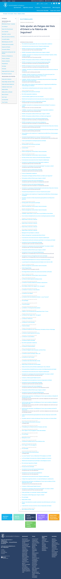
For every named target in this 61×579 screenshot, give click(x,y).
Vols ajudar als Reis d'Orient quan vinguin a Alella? (34, 178)
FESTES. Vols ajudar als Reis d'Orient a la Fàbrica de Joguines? (36, 59)
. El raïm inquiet (28, 357)
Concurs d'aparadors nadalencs (29, 173)
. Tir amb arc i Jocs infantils (31, 289)
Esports (34, 547)
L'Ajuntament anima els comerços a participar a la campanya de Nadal (38, 240)
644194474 (3, 543)
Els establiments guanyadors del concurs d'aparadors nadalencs (37, 43)
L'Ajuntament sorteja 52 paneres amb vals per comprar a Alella (36, 88)
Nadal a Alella (21, 13)
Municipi (44, 544)
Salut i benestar (35, 568)
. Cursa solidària (28, 336)
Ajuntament (17, 7)
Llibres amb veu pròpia (7, 44)
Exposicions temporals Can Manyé (8, 52)
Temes (33, 536)
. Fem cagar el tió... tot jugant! (31, 315)
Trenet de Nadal (26, 304)
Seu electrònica (25, 568)
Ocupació (34, 556)
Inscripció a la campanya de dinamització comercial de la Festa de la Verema (40, 125)
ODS (23, 572)
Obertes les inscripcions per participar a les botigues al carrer (36, 460)
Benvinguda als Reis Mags (28, 509)
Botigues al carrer (26, 437)
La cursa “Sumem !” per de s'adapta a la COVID (36, 455)
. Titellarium (27, 318)
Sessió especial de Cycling (31, 333)
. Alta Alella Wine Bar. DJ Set (31, 360)
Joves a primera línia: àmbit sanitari (30, 452)
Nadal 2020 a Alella (26, 499)
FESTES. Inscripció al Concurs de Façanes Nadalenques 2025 (36, 62)
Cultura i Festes (35, 542)
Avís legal (3, 551)
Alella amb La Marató (7, 92)
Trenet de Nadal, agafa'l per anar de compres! (32, 96)
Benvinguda (56, 7)
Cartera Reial (25, 147)
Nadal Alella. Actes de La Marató (29, 219)
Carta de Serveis (26, 540)
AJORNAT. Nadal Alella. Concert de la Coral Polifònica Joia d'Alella (37, 213)
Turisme (37, 7)
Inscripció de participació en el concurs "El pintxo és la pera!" (36, 137)
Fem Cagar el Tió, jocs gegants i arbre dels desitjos (34, 430)
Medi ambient (35, 553)
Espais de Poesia (6, 47)
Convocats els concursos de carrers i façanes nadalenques (35, 46)
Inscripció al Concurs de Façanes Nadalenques (33, 184)
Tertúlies (4, 68)
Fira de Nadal (25, 300)
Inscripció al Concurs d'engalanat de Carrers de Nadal (34, 255)
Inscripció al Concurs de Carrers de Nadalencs (32, 180)
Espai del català (55, 10)
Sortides (4, 66)
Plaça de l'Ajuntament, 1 (6, 539)
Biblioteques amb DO (7, 41)
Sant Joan (4, 97)
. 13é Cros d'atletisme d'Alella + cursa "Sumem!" (35, 297)
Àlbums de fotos (55, 544)
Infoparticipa (25, 550)
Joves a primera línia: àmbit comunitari (31, 422)
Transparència (46, 7)
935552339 (5, 542)
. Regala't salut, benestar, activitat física (34, 349)
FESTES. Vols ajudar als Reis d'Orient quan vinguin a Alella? (36, 52)
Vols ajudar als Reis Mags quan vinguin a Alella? (33, 494)
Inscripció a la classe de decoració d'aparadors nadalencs (35, 162)
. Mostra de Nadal (28, 340)
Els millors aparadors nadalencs (29, 94)
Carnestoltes (5, 99)
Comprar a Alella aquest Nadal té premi (31, 377)
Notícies (54, 556)
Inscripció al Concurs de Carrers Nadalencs (32, 386)
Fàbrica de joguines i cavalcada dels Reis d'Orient (33, 235)
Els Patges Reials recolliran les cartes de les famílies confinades (37, 271)
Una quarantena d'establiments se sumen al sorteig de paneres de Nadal (39, 369)
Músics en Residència (7, 56)
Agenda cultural (28, 7)
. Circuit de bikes (28, 322)
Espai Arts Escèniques (7, 29)
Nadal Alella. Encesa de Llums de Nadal (31, 364)
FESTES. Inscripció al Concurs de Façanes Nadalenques (35, 118)
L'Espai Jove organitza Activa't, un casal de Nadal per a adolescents (38, 478)
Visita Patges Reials (26, 268)
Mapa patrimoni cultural (8, 71)
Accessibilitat (4, 552)
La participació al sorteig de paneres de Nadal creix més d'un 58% (37, 262)
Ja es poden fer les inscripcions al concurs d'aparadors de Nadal (37, 380)
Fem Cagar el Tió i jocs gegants (29, 445)
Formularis (10, 13)
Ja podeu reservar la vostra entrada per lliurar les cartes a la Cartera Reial (39, 418)
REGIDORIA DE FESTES (8, 76)
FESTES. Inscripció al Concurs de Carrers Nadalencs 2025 (35, 65)
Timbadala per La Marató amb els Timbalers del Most (34, 426)
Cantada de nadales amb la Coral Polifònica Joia (33, 441)
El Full (53, 550)
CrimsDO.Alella (5, 39)
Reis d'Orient (5, 94)
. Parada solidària (28, 346)
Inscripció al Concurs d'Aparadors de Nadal (32, 169)
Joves (33, 551)
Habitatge (34, 550)
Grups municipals (26, 546)
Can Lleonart (5, 31)
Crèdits (2, 549)
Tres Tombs (5, 102)
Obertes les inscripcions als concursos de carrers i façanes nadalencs (38, 99)
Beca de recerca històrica (8, 36)
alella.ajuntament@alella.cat (8, 546)
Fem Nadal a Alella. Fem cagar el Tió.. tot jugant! (33, 286)
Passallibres (5, 63)
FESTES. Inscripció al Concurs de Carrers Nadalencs (34, 122)
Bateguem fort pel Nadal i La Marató (30, 232)
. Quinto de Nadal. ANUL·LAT (31, 353)
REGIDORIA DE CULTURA (6, 22)
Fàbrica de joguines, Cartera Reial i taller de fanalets (34, 151)
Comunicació (35, 538)
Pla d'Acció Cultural (7, 73)
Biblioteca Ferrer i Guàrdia (8, 24)
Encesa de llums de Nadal (28, 466)
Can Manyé (4, 26)
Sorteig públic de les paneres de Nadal (31, 91)
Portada (5, 13)
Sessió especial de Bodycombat (32, 279)
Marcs (15, 13)
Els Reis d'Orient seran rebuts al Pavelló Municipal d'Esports (36, 157)
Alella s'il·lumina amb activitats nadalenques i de (36, 366)
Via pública (34, 577)
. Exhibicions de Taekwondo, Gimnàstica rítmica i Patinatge (38, 329)
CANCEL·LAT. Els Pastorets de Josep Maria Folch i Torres (35, 311)
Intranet (3, 553)
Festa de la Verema (6, 79)
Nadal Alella (5, 89)
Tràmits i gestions (26, 570)
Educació (34, 544)
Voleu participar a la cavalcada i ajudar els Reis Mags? (34, 492)
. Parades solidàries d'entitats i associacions (34, 282)
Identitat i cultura (6, 34)
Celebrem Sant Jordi (7, 86)
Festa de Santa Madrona (8, 84)
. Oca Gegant (27, 293)
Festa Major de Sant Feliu (8, 81)
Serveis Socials (35, 572)
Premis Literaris (6, 58)
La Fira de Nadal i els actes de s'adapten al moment (36, 458)
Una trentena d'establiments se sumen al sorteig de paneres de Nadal (38, 215)
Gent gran (34, 549)
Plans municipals (26, 564)
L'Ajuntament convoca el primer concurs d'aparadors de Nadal (36, 505)
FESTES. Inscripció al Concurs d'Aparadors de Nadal (34, 48)
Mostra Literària (6, 61)
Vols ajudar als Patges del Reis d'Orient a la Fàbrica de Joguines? (37, 175)
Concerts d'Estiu (6, 49)
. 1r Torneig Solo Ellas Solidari (31, 307)
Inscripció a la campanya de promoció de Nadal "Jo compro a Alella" (38, 166)
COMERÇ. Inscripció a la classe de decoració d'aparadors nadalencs (37, 110)
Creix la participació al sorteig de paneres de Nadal (34, 140)
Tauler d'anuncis (26, 569)
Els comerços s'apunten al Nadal (29, 463)
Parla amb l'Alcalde (42, 10)
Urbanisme (34, 575)
